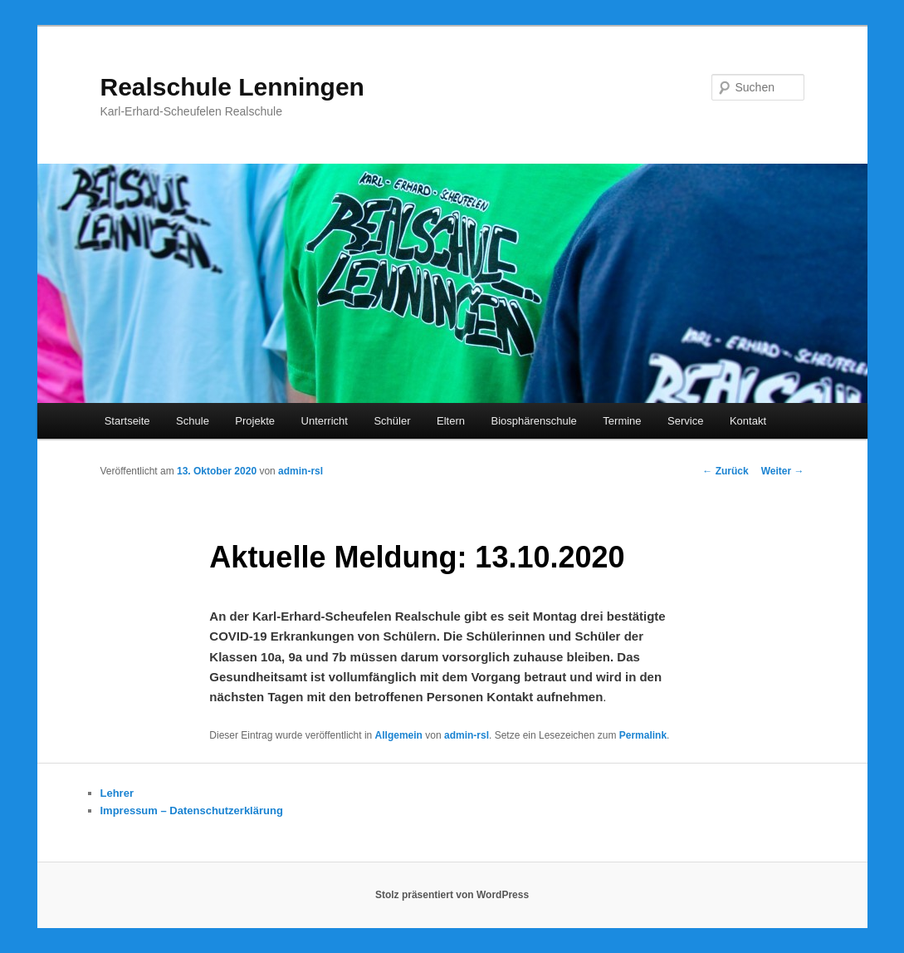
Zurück (725, 471)
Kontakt (748, 421)
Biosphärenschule (533, 421)
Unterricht (324, 421)
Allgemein (399, 735)
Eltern (451, 421)
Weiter (782, 471)
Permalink (643, 735)
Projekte (255, 421)
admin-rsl (300, 471)
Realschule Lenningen (232, 87)
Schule (192, 421)
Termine (622, 421)
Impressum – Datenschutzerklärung (191, 810)
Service (685, 421)
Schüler (392, 421)
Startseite (127, 421)
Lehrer (117, 793)
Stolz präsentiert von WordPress (452, 895)
